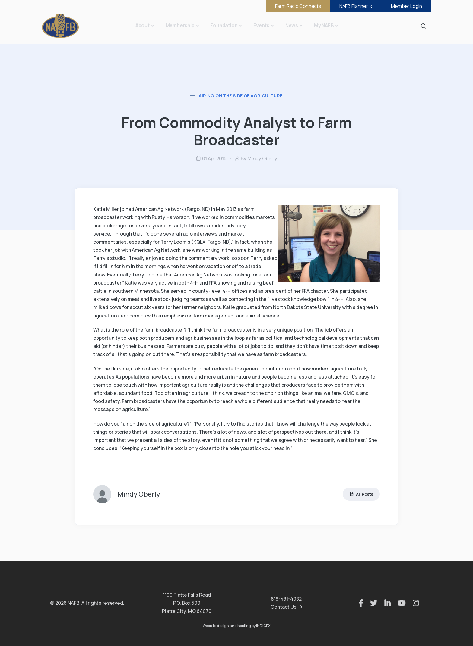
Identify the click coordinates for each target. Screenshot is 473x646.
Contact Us (286, 607)
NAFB (356, 6)
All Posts (361, 494)
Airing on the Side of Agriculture (240, 95)
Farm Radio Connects (298, 6)
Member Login (406, 6)
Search (425, 26)
